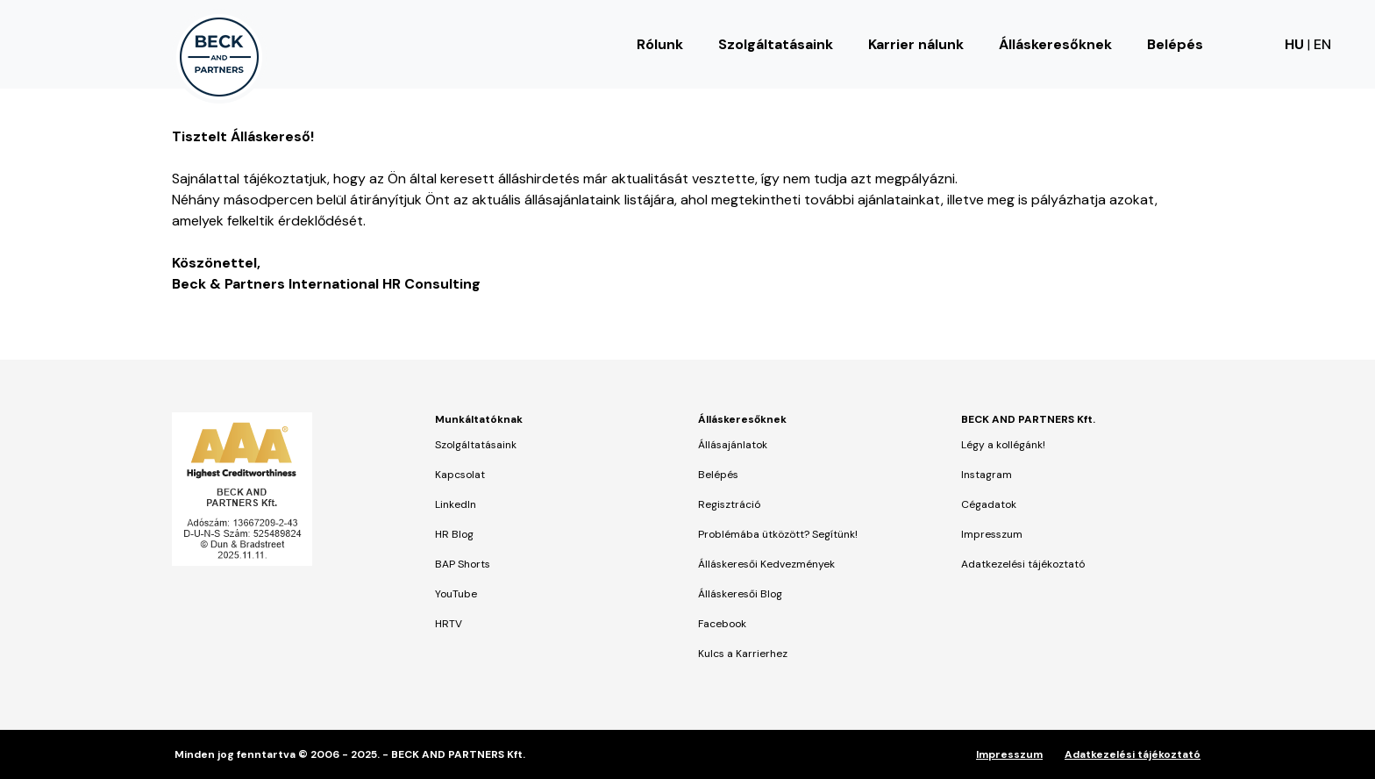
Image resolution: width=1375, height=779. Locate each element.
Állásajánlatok (732, 445)
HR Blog (454, 534)
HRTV (448, 624)
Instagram (986, 475)
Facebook (722, 624)
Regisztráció (729, 504)
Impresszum (991, 534)
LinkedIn (455, 504)
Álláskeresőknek (1055, 44)
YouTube (456, 594)
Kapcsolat (460, 475)
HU (1294, 44)
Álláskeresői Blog (740, 594)
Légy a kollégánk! (1003, 445)
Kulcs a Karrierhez (742, 654)
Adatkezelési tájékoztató (1023, 564)
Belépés (1175, 44)
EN (1322, 44)
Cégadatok (988, 504)
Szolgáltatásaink (775, 44)
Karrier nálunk (916, 44)
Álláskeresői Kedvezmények (766, 564)
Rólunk (660, 44)
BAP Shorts (462, 564)
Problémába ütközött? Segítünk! (778, 534)
